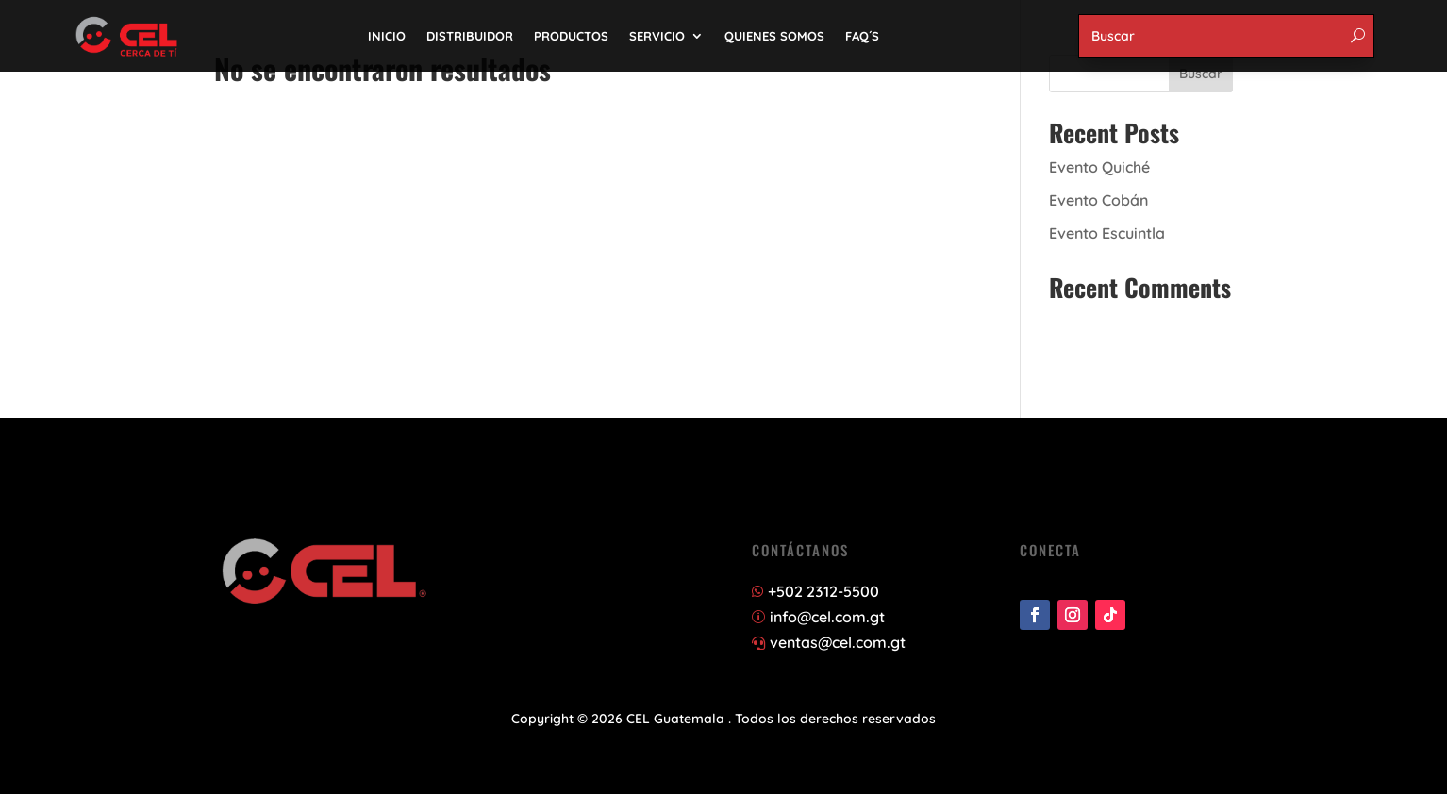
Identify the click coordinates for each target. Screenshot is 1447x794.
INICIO (387, 35)
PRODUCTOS (571, 35)
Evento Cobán (1098, 199)
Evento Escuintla (1107, 232)
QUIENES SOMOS (774, 35)
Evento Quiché (1099, 166)
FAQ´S (862, 35)
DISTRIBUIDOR (469, 35)
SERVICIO (657, 35)
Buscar (1200, 73)
